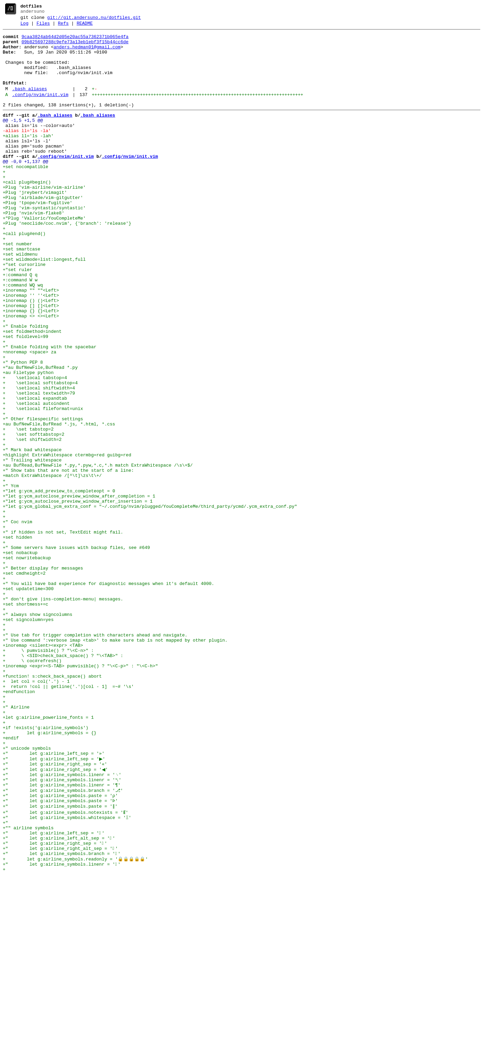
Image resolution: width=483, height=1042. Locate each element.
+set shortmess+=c (25, 719)
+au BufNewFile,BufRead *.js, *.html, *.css (59, 503)
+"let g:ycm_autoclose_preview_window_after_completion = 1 (79, 590)
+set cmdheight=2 (24, 682)
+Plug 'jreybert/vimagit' (35, 225)
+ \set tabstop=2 (28, 509)
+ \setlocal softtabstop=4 (40, 454)
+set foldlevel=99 (25, 398)
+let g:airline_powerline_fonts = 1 (48, 855)
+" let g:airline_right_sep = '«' (55, 911)
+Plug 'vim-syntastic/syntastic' (44, 244)
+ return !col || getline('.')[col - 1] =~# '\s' (68, 818)
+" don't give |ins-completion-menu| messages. (63, 713)
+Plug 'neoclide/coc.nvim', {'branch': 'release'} (67, 262)
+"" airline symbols (28, 985)
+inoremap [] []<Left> (31, 361)
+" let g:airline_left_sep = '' (53, 991)
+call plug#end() (24, 275)
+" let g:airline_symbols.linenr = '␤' (62, 929)
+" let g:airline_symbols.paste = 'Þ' (60, 954)
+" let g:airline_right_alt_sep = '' (60, 1010)
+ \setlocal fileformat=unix (43, 485)
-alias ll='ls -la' (27, 151)
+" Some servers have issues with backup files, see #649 (76, 651)
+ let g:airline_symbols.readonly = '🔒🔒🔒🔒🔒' (75, 1022)
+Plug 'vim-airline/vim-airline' (44, 219)
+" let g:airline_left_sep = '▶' (55, 905)
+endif (11, 880)
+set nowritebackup (27, 664)
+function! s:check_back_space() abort (52, 806)
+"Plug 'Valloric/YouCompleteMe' (44, 256)
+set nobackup (20, 658)
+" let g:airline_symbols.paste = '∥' (60, 960)
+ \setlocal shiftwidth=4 (39, 460)
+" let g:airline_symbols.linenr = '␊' (62, 923)
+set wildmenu (20, 299)
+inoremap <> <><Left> (31, 374)
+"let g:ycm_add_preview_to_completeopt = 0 (59, 584)
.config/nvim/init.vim (40, 110)
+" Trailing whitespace (32, 546)
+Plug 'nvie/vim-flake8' (33, 250)
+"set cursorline (24, 312)
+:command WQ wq (23, 336)
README (84, 26)
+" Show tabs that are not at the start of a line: (68, 559)
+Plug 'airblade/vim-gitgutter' (43, 232)
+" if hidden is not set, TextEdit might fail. (63, 633)
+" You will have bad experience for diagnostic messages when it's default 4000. (108, 695)
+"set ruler (17, 318)
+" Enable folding (25, 386)
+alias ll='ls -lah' (28, 157)
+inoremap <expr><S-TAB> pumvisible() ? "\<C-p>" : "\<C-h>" (80, 794)
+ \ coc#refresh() (32, 787)
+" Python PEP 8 (23, 429)
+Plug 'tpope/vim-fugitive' (37, 238)
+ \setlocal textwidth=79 (39, 466)
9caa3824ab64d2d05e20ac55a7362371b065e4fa (75, 41)
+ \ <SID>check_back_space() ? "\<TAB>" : (63, 781)
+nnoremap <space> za (29, 417)
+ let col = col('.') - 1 (36, 812)
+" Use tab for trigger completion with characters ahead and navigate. (95, 756)
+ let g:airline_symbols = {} (49, 874)
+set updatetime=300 (28, 701)
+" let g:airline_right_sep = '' (55, 1003)
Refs (63, 26)
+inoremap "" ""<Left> (31, 343)
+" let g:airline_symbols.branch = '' (61, 1016)
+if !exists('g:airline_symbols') (46, 868)
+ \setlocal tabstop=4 (35, 448)
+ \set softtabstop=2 (33, 516)
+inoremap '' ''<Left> (31, 349)
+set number (17, 287)
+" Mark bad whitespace (32, 534)
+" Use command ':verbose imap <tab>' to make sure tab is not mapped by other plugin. (115, 763)
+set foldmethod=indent (32, 392)
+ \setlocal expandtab (35, 472)
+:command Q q (20, 324)
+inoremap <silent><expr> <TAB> (43, 769)
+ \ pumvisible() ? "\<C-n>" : (48, 775)
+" (5, 979)
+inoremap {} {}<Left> (31, 367)
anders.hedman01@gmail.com (87, 53)
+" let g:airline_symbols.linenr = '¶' (61, 936)
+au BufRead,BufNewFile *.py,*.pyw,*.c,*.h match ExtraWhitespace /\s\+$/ (98, 553)
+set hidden (17, 639)
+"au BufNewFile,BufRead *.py (40, 435)
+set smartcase (21, 293)
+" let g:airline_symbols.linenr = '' (61, 1028)
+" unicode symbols (27, 892)
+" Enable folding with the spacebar (49, 411)
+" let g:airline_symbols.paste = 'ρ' (60, 948)
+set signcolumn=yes (28, 738)
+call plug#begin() (27, 213)
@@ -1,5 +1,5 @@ (23, 139)
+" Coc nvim (17, 621)
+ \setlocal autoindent (36, 479)
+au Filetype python (28, 441)
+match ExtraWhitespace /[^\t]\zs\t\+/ (52, 565)
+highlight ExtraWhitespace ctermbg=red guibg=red (67, 540)
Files (43, 26)
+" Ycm (11, 577)
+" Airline (16, 843)
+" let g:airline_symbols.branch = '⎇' (63, 942)
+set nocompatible (25, 194)
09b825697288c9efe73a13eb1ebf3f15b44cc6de (75, 47)
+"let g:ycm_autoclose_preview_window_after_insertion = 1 (78, 596)
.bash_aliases (29, 103)
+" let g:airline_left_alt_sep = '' (59, 997)
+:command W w (20, 330)
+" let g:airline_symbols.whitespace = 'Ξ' (67, 973)
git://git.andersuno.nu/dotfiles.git (94, 19)
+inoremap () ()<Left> (31, 355)
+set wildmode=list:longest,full (44, 306)
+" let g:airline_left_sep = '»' (53, 898)
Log (24, 26)
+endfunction (19, 824)
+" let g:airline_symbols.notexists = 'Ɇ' (66, 966)
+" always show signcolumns (37, 732)
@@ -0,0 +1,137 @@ (25, 188)
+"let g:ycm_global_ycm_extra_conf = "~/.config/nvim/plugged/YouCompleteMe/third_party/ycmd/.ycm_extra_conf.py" (150, 602)
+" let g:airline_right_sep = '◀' (56, 917)
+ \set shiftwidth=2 (32, 522)
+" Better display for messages (43, 676)
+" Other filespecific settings (43, 497)
